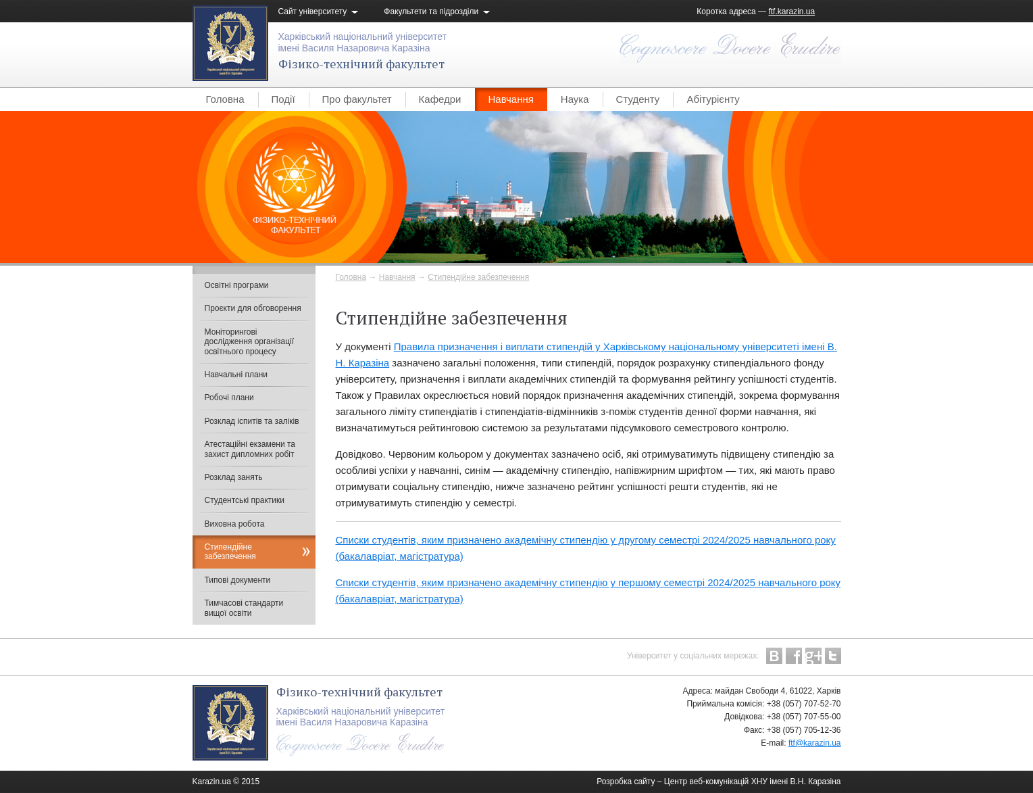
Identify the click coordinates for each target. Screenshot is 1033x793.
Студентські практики (244, 500)
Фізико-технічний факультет (361, 63)
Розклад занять (234, 477)
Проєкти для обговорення (253, 308)
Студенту (638, 99)
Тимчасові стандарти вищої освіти (244, 607)
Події (283, 99)
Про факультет (357, 99)
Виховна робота (235, 524)
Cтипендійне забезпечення (478, 277)
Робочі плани (229, 397)
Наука (575, 99)
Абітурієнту (712, 99)
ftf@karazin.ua (814, 743)
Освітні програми (237, 285)
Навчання (511, 99)
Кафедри (440, 99)
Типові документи (238, 580)
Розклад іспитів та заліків (252, 421)
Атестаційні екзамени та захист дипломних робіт (250, 448)
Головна (225, 99)
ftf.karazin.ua (791, 11)
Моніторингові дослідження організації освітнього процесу (250, 341)
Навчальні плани (236, 374)
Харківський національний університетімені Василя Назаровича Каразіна (362, 42)
